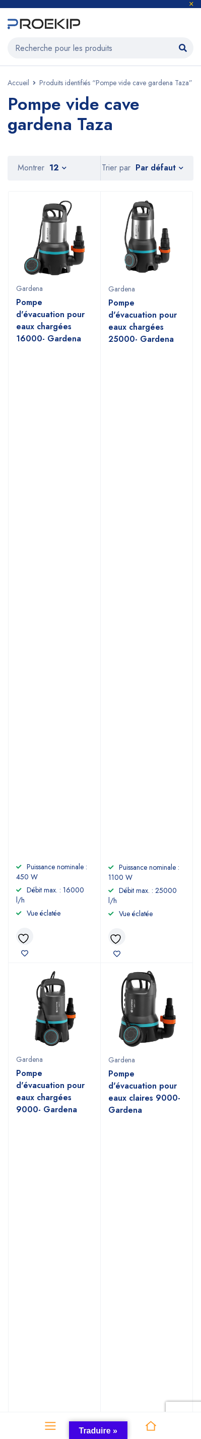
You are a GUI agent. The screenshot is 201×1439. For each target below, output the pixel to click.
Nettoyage (27, 1188)
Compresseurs (33, 1205)
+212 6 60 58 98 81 (76, 1022)
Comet (19, 1289)
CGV (112, 1188)
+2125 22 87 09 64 (76, 1041)
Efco (113, 1273)
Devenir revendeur (136, 1172)
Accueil (18, 83)
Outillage (24, 1156)
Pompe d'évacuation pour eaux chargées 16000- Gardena (50, 320)
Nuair (115, 1289)
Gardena (29, 288)
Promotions (26, 1221)
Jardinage (25, 1172)
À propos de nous (134, 1156)
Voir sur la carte (30, 948)
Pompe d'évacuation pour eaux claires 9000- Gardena (144, 584)
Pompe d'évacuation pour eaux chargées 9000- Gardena (50, 583)
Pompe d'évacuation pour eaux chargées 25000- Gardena (142, 321)
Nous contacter (131, 1205)
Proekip (96, 1334)
